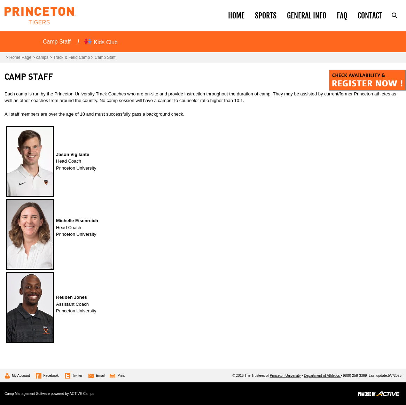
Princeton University (285, 375)
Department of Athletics (322, 375)
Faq (342, 15)
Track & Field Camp (71, 57)
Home (236, 15)
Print (121, 375)
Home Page (20, 57)
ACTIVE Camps (82, 394)
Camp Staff (57, 42)
